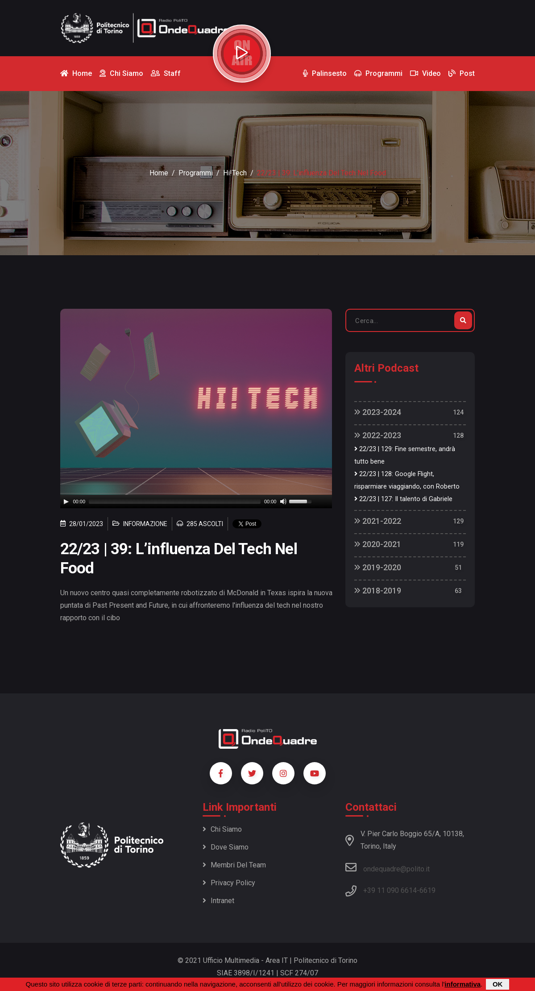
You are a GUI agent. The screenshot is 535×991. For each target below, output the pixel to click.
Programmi (195, 173)
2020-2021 (377, 544)
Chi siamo (222, 829)
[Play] (66, 501)
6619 (427, 890)
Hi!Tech (235, 173)
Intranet (218, 900)
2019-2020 (377, 567)
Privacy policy (229, 883)
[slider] (175, 501)
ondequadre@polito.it (387, 867)
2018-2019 (377, 590)
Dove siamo (226, 847)
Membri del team (234, 865)
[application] (196, 501)
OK (498, 984)
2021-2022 (377, 521)
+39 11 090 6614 (390, 890)
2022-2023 (377, 435)
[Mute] (283, 501)
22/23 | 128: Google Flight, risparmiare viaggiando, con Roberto (407, 480)
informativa (462, 984)
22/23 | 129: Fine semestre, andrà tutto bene (404, 455)
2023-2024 (377, 412)
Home (158, 173)
